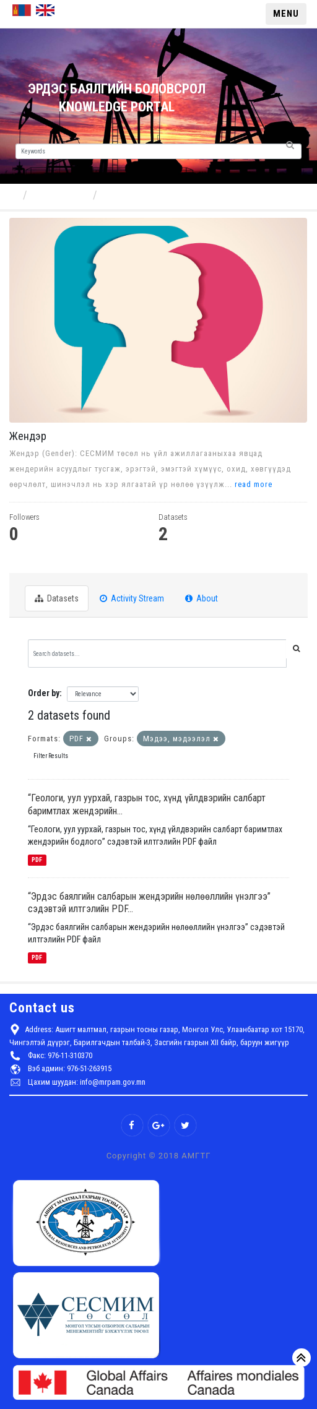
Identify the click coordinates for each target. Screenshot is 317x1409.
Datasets (57, 598)
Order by (43, 693)
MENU (286, 13)
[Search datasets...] (157, 653)
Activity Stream (132, 598)
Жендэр (122, 194)
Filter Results (50, 755)
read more (253, 484)
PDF (37, 860)
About (201, 598)
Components (61, 194)
